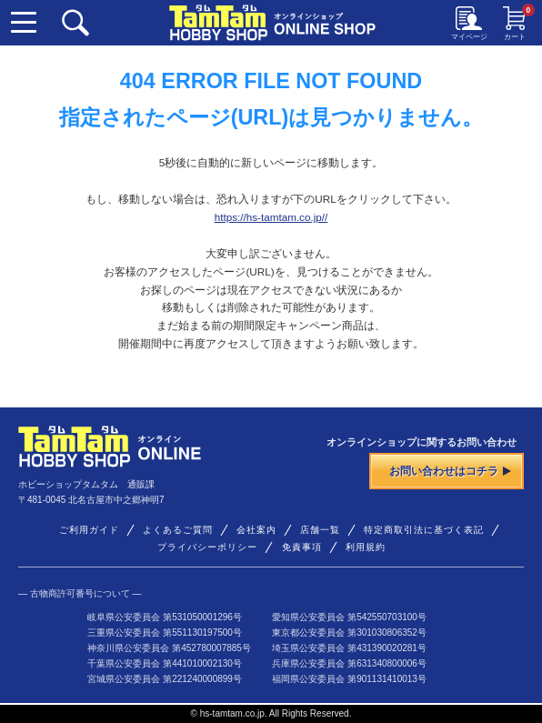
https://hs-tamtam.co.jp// (271, 217)
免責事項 (302, 547)
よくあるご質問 (178, 530)
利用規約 (366, 547)
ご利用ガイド (89, 530)
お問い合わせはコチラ (450, 471)
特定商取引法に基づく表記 (424, 530)
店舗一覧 (320, 530)
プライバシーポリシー (207, 547)
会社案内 (256, 530)
